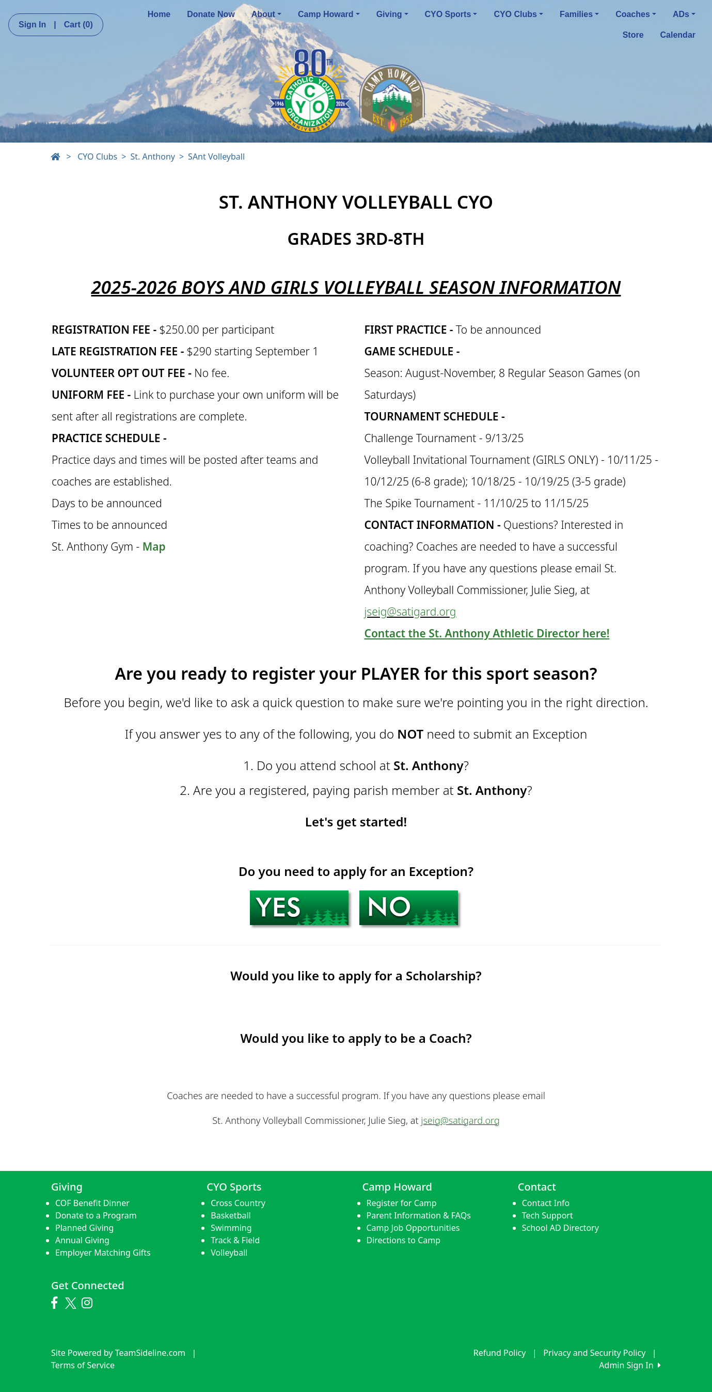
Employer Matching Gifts (103, 1252)
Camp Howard (329, 14)
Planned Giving (84, 1227)
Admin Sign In (630, 1365)
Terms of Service (83, 1365)
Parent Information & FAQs (419, 1215)
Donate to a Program (96, 1215)
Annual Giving (82, 1240)
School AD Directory (560, 1227)
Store (633, 34)
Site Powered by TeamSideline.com (118, 1352)
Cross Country (238, 1203)
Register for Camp (402, 1203)
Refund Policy (499, 1352)
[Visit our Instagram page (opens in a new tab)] (90, 1303)
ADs (684, 14)
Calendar (677, 34)
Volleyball (229, 1252)
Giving (392, 14)
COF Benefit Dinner (92, 1203)
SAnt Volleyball (216, 156)
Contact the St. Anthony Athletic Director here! (487, 633)
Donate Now (210, 14)
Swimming (231, 1227)
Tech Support (547, 1215)
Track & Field (235, 1240)
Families (579, 14)
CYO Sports (451, 14)
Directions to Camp (404, 1240)
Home (159, 14)
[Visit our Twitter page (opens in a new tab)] (72, 1303)
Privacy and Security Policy (594, 1352)
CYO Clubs (518, 14)
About (266, 14)
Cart (78, 24)
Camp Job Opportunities (413, 1227)
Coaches (635, 14)
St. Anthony (152, 156)
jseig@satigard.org (410, 611)
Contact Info (546, 1203)
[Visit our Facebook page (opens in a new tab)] (56, 1303)
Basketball (230, 1215)
